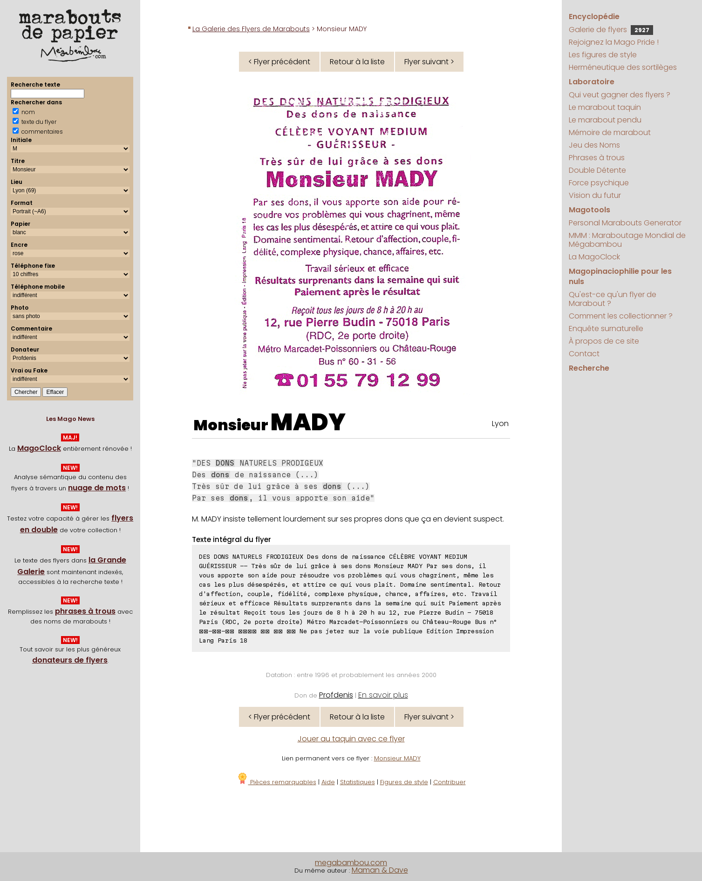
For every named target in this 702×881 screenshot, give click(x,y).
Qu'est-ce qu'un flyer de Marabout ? (612, 299)
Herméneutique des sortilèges (623, 67)
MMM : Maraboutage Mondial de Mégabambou (627, 240)
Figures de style (404, 782)
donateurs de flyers (70, 660)
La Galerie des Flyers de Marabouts (251, 29)
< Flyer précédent (279, 61)
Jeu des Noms (594, 145)
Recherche (589, 368)
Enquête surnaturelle (606, 328)
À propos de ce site (604, 341)
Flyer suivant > (429, 61)
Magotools (589, 209)
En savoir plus (383, 695)
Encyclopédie (594, 16)
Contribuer (449, 782)
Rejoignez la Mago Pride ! (614, 42)
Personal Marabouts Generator (625, 222)
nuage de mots (97, 487)
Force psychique (599, 182)
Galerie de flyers (611, 29)
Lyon (500, 423)
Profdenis (336, 695)
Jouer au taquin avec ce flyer (351, 738)
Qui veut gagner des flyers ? (619, 94)
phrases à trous (85, 611)
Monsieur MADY (397, 758)
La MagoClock (594, 256)
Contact (584, 353)
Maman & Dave (380, 870)
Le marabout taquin (605, 107)
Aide (328, 782)
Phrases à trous (597, 157)
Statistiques (357, 782)
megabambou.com (351, 862)
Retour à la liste (357, 61)
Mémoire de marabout (610, 132)
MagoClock (39, 448)
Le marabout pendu (605, 120)
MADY (308, 422)
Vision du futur (595, 195)
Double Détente (597, 170)
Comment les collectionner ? (621, 316)
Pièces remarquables (276, 782)
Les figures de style (603, 54)
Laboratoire (591, 81)
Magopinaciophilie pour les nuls (620, 276)
